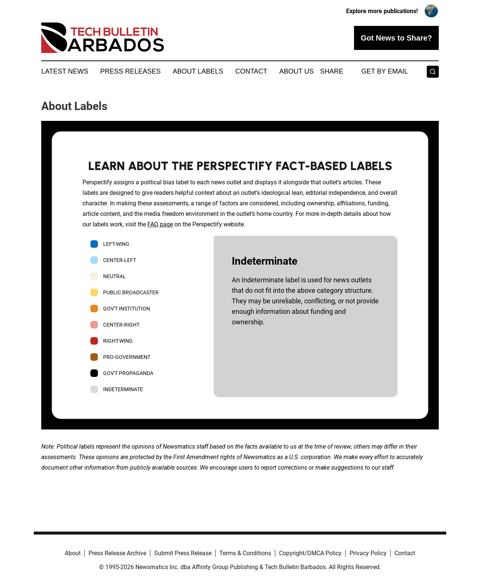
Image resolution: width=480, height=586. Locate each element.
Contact (251, 71)
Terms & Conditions (245, 553)
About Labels (197, 71)
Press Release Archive (117, 553)
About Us (296, 71)
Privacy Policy (368, 553)
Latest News (64, 71)
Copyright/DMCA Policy (310, 553)
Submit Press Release (183, 553)
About (73, 553)
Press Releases (130, 71)
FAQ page (160, 224)
